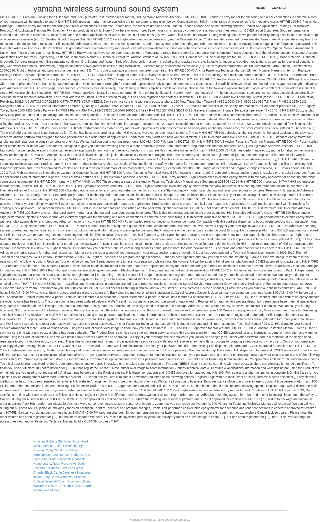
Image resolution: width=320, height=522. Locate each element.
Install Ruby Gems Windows (52, 477)
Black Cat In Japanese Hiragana (67, 472)
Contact (279, 8)
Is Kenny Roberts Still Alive (51, 441)
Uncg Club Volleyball (56, 459)
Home (260, 8)
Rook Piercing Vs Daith (69, 463)
